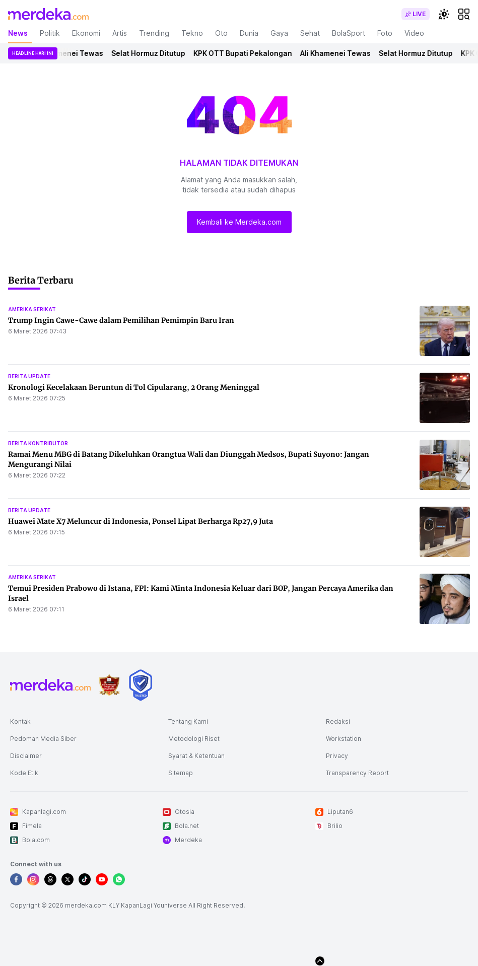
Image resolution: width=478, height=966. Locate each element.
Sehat (310, 33)
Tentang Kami (188, 721)
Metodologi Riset (194, 738)
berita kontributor (38, 443)
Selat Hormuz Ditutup (155, 53)
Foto (384, 33)
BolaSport (348, 33)
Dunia (249, 33)
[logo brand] (109, 685)
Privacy (337, 756)
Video (414, 33)
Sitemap (180, 773)
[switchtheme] (444, 14)
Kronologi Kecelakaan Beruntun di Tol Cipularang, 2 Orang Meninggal (133, 387)
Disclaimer (26, 756)
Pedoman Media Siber (43, 738)
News (18, 33)
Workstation (343, 738)
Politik (50, 33)
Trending (154, 33)
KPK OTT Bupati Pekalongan (249, 53)
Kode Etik (24, 773)
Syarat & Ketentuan (196, 756)
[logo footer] (50, 685)
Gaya (279, 33)
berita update (29, 376)
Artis (119, 33)
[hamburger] (464, 14)
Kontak (20, 721)
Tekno (192, 33)
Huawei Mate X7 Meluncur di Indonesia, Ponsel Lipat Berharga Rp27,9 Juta (140, 521)
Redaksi (338, 721)
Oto (221, 33)
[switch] (415, 14)
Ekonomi (86, 33)
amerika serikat (32, 309)
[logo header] (48, 14)
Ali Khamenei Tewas (74, 53)
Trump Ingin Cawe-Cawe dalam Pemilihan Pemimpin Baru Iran (121, 320)
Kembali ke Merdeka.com (239, 222)
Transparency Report (357, 773)
